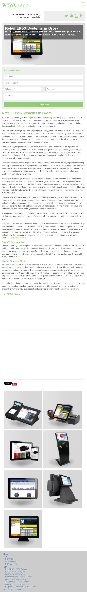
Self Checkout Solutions (12, 589)
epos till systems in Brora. (17, 238)
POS (5, 557)
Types (5, 567)
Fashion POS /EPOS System (16, 574)
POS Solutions (11, 564)
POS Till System (11, 559)
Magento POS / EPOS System (17, 584)
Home (5, 554)
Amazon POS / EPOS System (17, 582)
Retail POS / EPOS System (16, 569)
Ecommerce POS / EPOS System (18, 577)
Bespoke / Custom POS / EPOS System (21, 587)
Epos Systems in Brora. (70, 289)
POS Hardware (11, 562)
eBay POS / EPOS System (15, 579)
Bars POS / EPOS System (15, 572)
